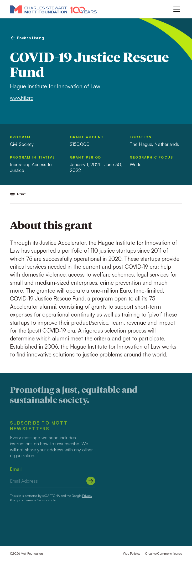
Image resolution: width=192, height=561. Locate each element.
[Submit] (90, 481)
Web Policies (131, 553)
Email (16, 469)
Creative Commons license (163, 553)
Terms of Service (36, 500)
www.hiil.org (21, 98)
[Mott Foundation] (53, 9)
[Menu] (177, 9)
